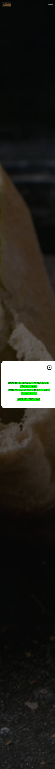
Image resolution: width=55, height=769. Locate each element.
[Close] (49, 368)
